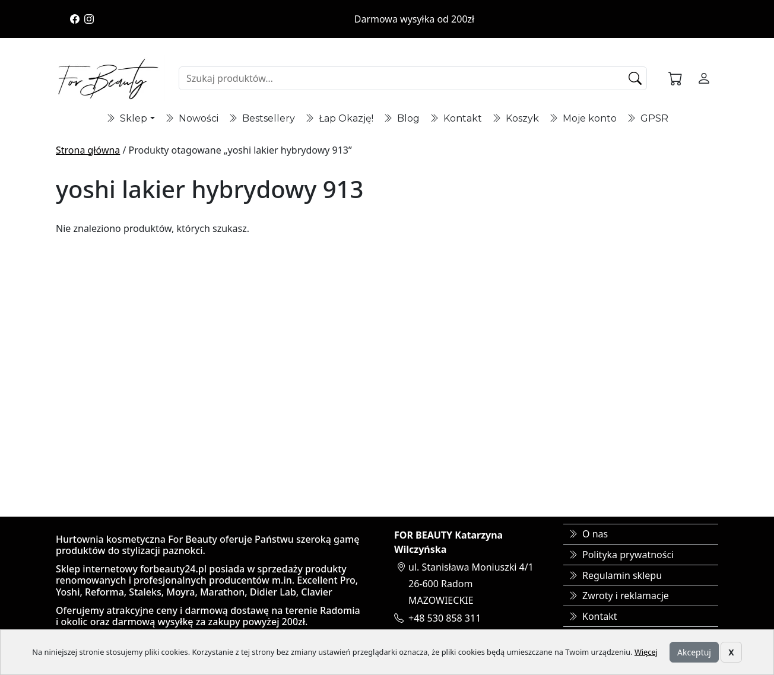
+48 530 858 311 (444, 618)
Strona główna (88, 150)
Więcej (646, 652)
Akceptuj (694, 652)
